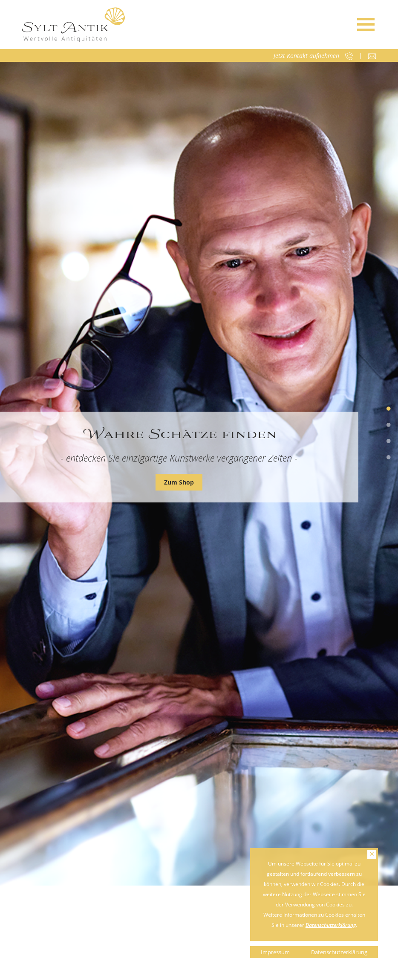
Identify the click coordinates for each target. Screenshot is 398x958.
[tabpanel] (199, 474)
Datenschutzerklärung (331, 925)
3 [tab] (388, 441)
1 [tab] (388, 409)
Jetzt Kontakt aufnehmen (306, 56)
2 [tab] (388, 425)
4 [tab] (388, 457)
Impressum (275, 952)
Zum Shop (179, 482)
